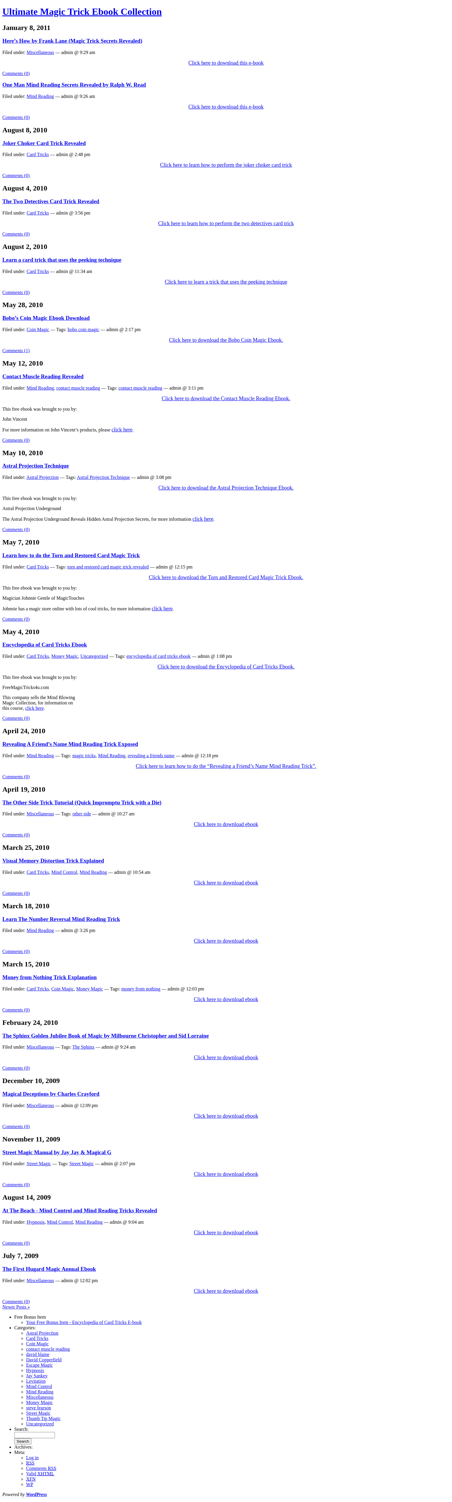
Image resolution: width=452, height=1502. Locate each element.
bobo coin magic (83, 329)
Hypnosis (35, 1222)
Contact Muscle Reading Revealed (43, 376)
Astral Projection (42, 477)
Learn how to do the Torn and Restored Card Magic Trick (71, 555)
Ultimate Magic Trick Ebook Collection (82, 11)
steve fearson (38, 1407)
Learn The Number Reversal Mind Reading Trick (61, 919)
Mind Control (64, 872)
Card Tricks (38, 154)
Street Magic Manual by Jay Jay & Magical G (56, 1152)
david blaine (38, 1354)
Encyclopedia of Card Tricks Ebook (44, 645)
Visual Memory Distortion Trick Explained (53, 861)
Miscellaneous (40, 52)
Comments (41, 1468)
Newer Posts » (16, 1306)
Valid (40, 1473)
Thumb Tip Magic (43, 1418)
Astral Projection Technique (35, 466)
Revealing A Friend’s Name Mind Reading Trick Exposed (70, 744)
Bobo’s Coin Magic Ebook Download (46, 318)
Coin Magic (38, 329)
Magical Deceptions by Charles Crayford (50, 1094)
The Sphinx (83, 1047)
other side (81, 813)
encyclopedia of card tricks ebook (159, 656)
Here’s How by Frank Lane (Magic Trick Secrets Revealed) (72, 41)
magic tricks (84, 755)
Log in (32, 1457)
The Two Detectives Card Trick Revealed (50, 201)
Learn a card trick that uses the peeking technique (61, 260)
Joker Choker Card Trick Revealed (44, 143)
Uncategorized (94, 656)
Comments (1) (16, 350)
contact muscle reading (78, 387)
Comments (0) (16, 73)
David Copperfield (44, 1359)
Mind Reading (40, 96)
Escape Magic (39, 1365)
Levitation (36, 1381)
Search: (21, 1429)
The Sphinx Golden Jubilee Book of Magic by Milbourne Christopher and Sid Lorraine (105, 1036)
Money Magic (64, 656)
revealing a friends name (151, 755)
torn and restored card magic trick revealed (108, 566)
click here (34, 708)
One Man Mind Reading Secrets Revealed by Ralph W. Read (74, 85)
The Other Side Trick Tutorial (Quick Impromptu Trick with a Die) (81, 802)
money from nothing (140, 988)
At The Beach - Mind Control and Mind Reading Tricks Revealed (79, 1210)
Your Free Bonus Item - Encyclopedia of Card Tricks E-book (84, 1322)
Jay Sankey (36, 1375)
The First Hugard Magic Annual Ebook (49, 1269)
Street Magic (39, 1163)
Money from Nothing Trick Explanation (49, 977)
